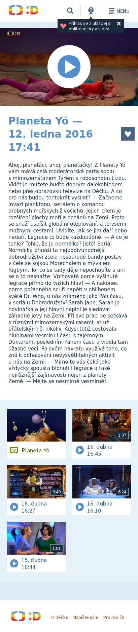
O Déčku (59, 617)
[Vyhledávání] (70, 11)
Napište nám (85, 617)
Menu (118, 11)
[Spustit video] (69, 67)
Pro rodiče (114, 617)
